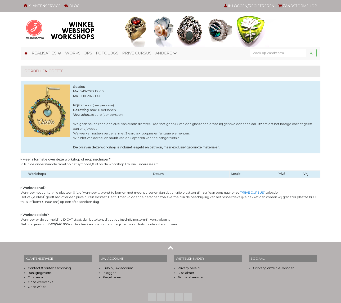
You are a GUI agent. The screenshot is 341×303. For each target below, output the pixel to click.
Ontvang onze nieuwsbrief (273, 268)
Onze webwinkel (41, 282)
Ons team (35, 277)
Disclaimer (186, 273)
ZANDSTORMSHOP (297, 6)
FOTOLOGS (107, 53)
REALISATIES (46, 53)
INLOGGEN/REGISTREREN (249, 6)
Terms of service (190, 277)
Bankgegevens (39, 273)
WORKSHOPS (78, 53)
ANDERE (166, 53)
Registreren (112, 277)
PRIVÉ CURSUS (137, 53)
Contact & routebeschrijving (49, 268)
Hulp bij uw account (118, 268)
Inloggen (110, 273)
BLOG (72, 6)
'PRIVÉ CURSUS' (252, 192)
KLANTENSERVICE (42, 6)
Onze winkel (37, 287)
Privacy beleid (189, 268)
